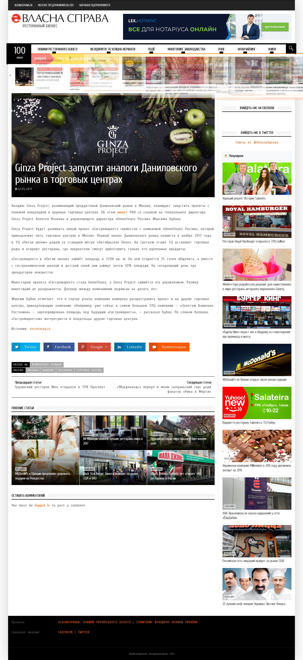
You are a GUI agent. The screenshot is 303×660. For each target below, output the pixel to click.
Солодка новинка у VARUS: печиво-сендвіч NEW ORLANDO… (216, 75)
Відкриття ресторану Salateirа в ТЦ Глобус (249, 423)
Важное (40, 58)
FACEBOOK (65, 632)
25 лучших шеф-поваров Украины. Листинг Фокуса (254, 604)
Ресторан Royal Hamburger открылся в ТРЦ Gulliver (254, 241)
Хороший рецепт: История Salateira (244, 198)
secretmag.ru (40, 329)
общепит (48, 370)
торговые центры (89, 370)
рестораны (65, 370)
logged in (42, 505)
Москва (33, 370)
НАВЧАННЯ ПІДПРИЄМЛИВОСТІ (94, 5)
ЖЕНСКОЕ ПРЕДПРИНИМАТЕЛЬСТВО (56, 5)
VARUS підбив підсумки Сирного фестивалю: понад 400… (160, 77)
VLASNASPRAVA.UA (23, 5)
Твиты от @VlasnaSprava (256, 142)
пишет (122, 212)
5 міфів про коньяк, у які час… (271, 73)
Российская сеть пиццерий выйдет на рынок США (253, 561)
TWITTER (84, 632)
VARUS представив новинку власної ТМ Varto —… (104, 75)
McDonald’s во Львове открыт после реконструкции (254, 380)
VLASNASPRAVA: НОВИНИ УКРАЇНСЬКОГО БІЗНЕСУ (94, 622)
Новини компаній (49, 69)
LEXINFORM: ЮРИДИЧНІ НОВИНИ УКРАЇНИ (166, 622)
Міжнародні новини (47, 364)
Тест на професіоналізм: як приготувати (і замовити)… (50, 75)
